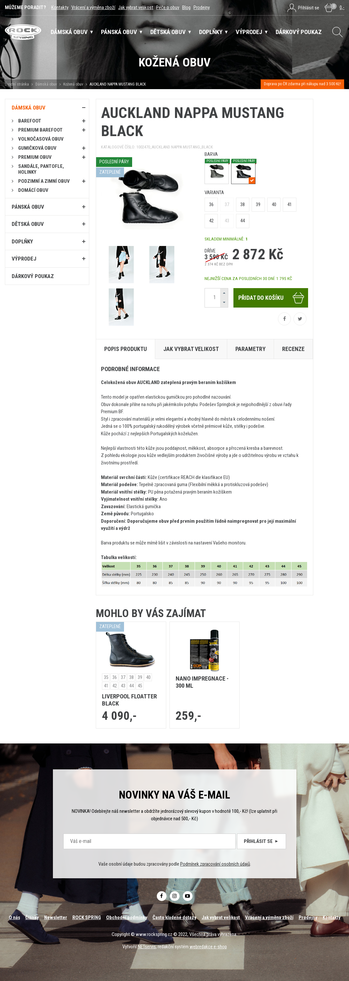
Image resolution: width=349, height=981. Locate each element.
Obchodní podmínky (126, 917)
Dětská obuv (28, 224)
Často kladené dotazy (174, 917)
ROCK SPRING (86, 917)
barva (211, 154)
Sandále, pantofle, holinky (41, 169)
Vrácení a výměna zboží (93, 7)
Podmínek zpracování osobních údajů (215, 864)
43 (227, 221)
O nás (14, 917)
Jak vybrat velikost (135, 7)
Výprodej (24, 258)
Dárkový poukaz (33, 276)
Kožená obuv (73, 84)
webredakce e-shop (208, 947)
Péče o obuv (167, 7)
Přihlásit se (261, 841)
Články (32, 917)
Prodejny (201, 7)
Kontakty (60, 7)
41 (289, 204)
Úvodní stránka (17, 84)
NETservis (147, 947)
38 (242, 204)
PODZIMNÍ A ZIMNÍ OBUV (44, 181)
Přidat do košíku (271, 297)
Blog (186, 7)
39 (258, 204)
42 (211, 221)
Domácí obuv (33, 190)
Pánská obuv (28, 207)
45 (140, 685)
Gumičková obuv (37, 148)
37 (227, 204)
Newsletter (55, 917)
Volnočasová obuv (41, 139)
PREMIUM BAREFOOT (40, 130)
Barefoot (29, 121)
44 (242, 221)
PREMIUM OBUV (35, 157)
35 (106, 677)
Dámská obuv (46, 84)
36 (211, 204)
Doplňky (22, 241)
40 (274, 204)
